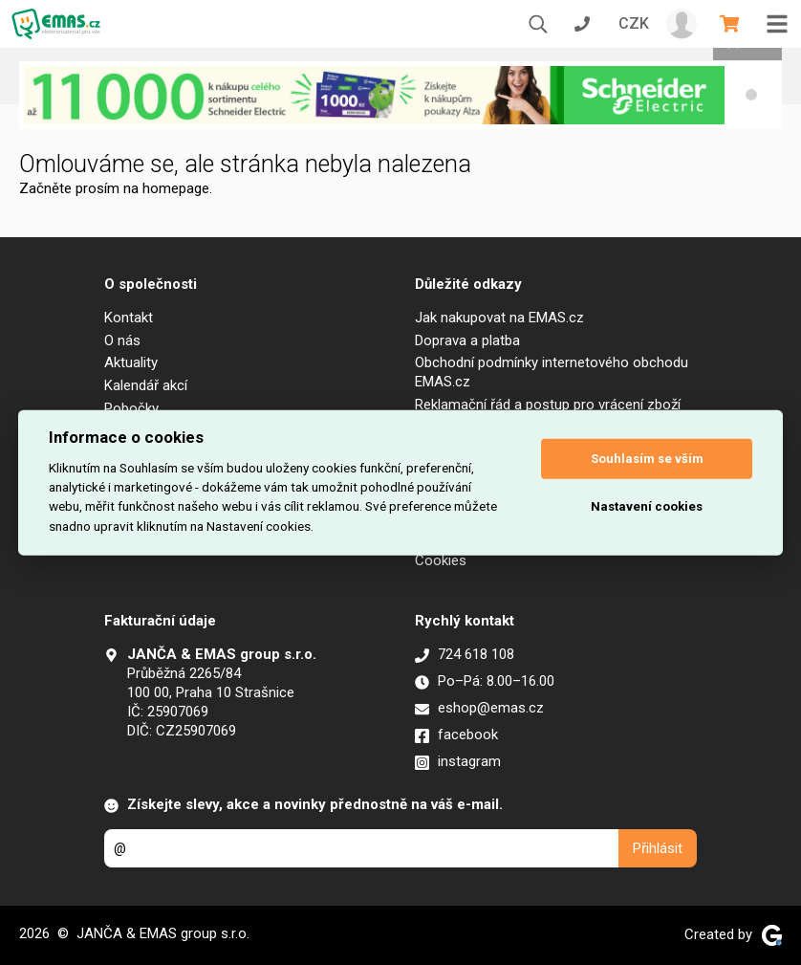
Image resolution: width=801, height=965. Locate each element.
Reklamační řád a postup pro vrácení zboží (548, 404)
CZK (633, 23)
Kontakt (128, 317)
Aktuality (131, 362)
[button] (751, 94)
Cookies (440, 560)
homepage (175, 188)
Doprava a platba (467, 340)
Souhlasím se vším (647, 458)
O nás (122, 340)
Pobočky (131, 408)
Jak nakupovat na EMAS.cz (499, 317)
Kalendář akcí (145, 385)
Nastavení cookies (647, 506)
